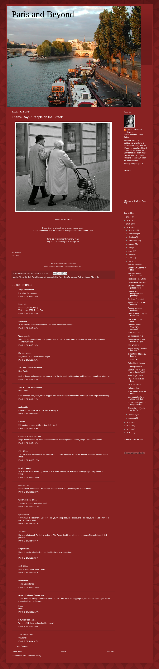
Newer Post (17, 651)
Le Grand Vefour (134, 384)
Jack (20, 566)
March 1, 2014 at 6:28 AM (28, 414)
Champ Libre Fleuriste (136, 282)
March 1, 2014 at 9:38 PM (28, 573)
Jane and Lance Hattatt (28, 368)
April (130, 258)
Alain (20, 321)
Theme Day (95, 277)
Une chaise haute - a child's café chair (136, 398)
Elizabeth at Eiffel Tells (27, 436)
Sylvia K (21, 468)
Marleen (21, 353)
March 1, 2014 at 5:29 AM (28, 345)
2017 (128, 217)
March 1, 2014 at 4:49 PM (28, 541)
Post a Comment (22, 646)
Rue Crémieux (133, 345)
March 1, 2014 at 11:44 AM (28, 507)
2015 (128, 224)
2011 (128, 429)
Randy (21, 581)
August (132, 244)
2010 (128, 433)
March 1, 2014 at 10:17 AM (28, 460)
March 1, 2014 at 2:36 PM (28, 524)
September (133, 241)
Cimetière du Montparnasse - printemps (135, 293)
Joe (19, 532)
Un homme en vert (135, 336)
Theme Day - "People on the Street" (37, 117)
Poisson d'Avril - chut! (136, 264)
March (131, 261)
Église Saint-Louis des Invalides (137, 303)
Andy (20, 407)
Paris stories (72, 277)
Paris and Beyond (43, 14)
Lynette (21, 515)
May (130, 254)
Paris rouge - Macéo (136, 375)
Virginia (21, 549)
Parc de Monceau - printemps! (135, 309)
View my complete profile (133, 164)
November (133, 234)
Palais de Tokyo (134, 388)
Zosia (20, 304)
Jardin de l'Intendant (136, 299)
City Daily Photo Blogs (32, 277)
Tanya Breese (24, 290)
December (133, 230)
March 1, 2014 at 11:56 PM (28, 587)
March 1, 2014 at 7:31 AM (28, 428)
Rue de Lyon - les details (135, 320)
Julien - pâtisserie (135, 366)
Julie (20, 451)
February (132, 415)
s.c (19, 422)
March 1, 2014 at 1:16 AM (28, 296)
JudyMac (22, 485)
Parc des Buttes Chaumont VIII (135, 274)
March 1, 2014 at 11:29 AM (28, 492)
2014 (128, 227)
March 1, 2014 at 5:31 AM (28, 360)
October (132, 237)
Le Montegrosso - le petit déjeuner (136, 287)
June (131, 251)
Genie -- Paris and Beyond (29, 595)
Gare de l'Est (133, 360)
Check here (69, 266)
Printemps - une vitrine (137, 279)
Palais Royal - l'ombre (136, 363)
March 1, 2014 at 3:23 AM (28, 314)
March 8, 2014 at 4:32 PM (28, 641)
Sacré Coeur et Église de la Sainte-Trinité (136, 371)
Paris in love (63, 277)
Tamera (21, 336)
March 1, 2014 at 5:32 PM (28, 558)
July (130, 247)
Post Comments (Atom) (32, 656)
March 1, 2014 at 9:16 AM (28, 443)
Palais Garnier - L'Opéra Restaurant (137, 315)
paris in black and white (49, 277)
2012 (128, 426)
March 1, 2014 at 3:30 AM (28, 328)
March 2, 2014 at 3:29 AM (28, 627)
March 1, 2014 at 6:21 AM (28, 380)
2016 (128, 220)
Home (63, 651)
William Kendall (25, 500)
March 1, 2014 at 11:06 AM (28, 477)
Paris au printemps (135, 333)
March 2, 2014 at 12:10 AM (28, 612)
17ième (21, 277)
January (132, 418)
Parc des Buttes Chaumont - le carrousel (134, 327)
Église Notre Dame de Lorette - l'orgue (136, 340)
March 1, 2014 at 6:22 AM (28, 399)
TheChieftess (23, 634)
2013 (128, 422)
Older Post (110, 651)
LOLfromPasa (24, 620)
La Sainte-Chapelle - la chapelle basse (137, 404)
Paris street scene (84, 277)
